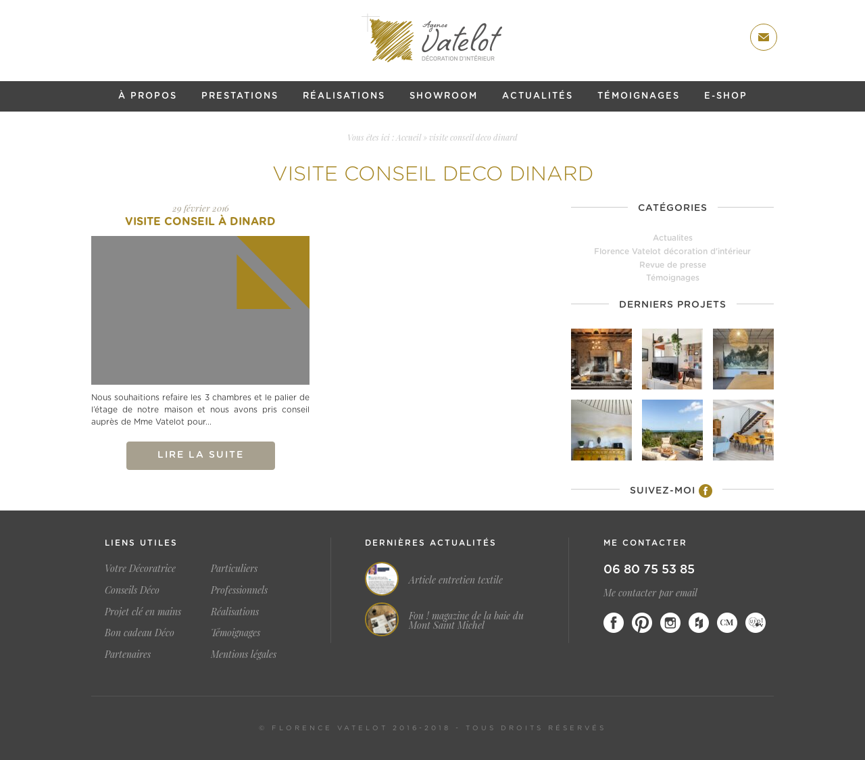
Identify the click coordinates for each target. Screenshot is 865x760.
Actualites (673, 238)
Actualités (537, 96)
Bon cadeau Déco (139, 632)
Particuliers (234, 568)
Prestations (239, 96)
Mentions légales (243, 654)
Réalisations (344, 96)
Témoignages (638, 96)
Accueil (408, 137)
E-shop (725, 96)
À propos (147, 96)
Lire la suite (200, 455)
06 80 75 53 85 (649, 570)
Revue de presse (672, 265)
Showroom (444, 96)
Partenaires (128, 654)
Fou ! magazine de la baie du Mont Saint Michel (466, 620)
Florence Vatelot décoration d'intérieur (672, 251)
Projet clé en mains (143, 611)
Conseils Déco (132, 590)
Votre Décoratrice (140, 568)
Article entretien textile (456, 580)
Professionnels (239, 590)
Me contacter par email (650, 592)
